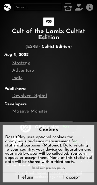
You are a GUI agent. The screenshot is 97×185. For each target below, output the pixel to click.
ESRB (32, 47)
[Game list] (68, 7)
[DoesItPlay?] (7, 7)
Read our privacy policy (48, 168)
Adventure (23, 70)
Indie (17, 78)
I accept (71, 177)
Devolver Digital (29, 96)
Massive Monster (30, 111)
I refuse (25, 177)
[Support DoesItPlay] (79, 7)
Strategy (21, 63)
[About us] (90, 7)
